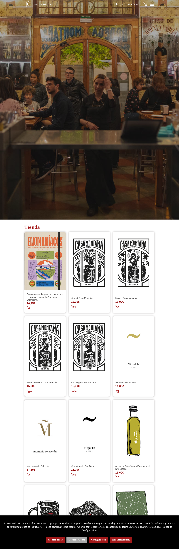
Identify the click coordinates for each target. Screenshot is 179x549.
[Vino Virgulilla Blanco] (133, 347)
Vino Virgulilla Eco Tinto (82, 466)
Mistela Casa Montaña (126, 298)
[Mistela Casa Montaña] (133, 263)
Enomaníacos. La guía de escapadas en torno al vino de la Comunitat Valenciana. (44, 297)
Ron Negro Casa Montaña (83, 383)
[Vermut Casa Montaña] (89, 263)
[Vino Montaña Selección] (45, 431)
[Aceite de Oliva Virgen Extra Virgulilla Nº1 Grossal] (133, 431)
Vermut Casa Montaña (82, 298)
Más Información (121, 539)
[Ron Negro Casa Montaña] (89, 347)
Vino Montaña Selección (38, 466)
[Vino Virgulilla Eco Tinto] (89, 431)
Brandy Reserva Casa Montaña (42, 383)
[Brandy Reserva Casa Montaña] (45, 347)
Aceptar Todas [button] (55, 539)
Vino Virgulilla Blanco (125, 383)
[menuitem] (120, 4)
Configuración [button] (98, 539)
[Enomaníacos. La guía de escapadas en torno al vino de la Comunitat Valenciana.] (45, 261)
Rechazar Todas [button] (77, 539)
